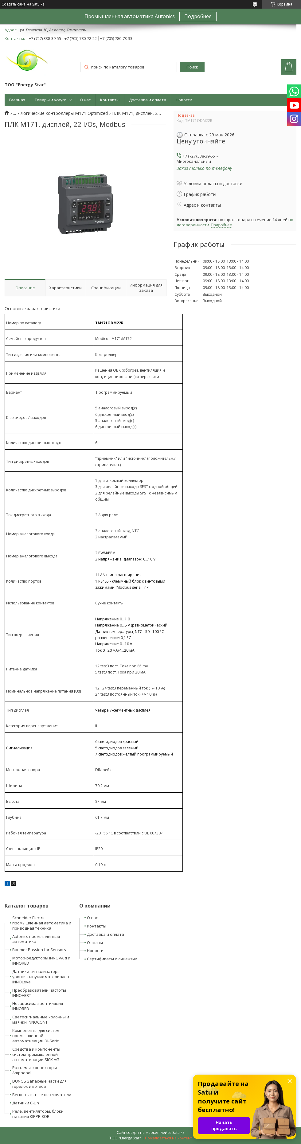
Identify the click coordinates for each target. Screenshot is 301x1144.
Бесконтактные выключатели (41, 1094)
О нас (85, 100)
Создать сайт (13, 4)
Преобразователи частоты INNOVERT (39, 992)
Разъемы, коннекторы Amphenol (34, 1070)
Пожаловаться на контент (168, 1138)
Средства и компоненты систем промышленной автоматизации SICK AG (36, 1054)
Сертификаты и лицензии (112, 959)
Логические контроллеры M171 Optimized (64, 113)
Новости (184, 100)
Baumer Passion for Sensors (39, 949)
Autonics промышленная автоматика (36, 939)
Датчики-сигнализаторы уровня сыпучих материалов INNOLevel (40, 977)
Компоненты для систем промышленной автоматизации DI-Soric (36, 1036)
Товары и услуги (50, 100)
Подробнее (198, 16)
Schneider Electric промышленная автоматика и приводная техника (41, 923)
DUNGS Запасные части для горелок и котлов (39, 1083)
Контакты (109, 100)
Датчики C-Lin (25, 1103)
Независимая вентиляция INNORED (37, 1006)
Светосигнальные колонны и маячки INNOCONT (40, 1019)
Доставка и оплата (147, 100)
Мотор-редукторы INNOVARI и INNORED (41, 960)
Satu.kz (178, 1132)
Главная (17, 100)
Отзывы (95, 942)
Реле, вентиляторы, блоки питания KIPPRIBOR (38, 1113)
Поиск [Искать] (192, 67)
